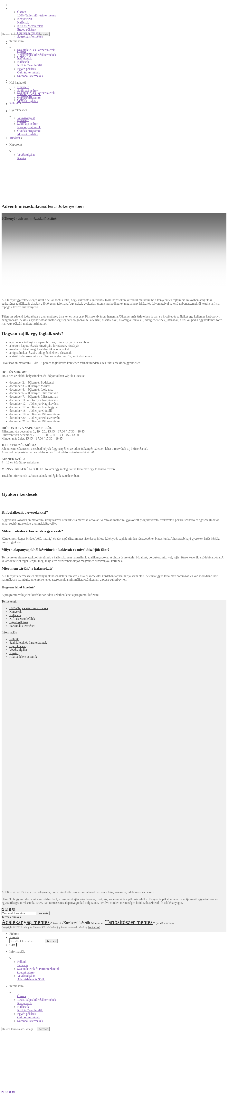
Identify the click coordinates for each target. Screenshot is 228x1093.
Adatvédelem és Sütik (23, 656)
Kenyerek (15, 611)
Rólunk (14, 639)
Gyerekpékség (18, 646)
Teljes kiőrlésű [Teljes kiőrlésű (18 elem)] (160, 923)
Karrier (13, 653)
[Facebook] (3, 909)
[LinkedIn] (10, 909)
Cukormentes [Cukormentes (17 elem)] (56, 923)
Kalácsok (15, 615)
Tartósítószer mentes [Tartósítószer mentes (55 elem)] (129, 922)
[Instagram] (6, 909)
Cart (13, 944)
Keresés (43, 913)
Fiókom (14, 933)
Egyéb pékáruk (18, 622)
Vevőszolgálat (18, 649)
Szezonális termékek (22, 625)
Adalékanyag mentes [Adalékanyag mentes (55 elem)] (26, 922)
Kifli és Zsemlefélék (22, 618)
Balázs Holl (94, 927)
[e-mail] (13, 909)
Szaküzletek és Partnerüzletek (28, 642)
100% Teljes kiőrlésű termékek (28, 608)
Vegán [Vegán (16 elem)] (171, 923)
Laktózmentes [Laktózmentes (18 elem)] (98, 923)
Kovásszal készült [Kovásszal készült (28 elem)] (76, 923)
